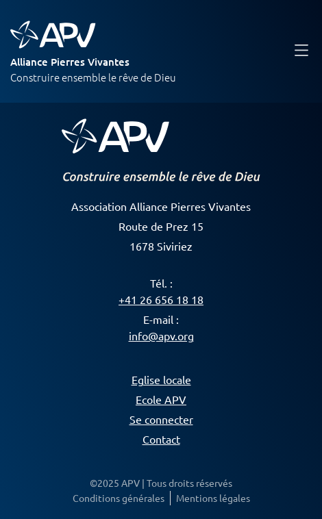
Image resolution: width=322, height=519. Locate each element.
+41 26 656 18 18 (161, 299)
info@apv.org (161, 335)
